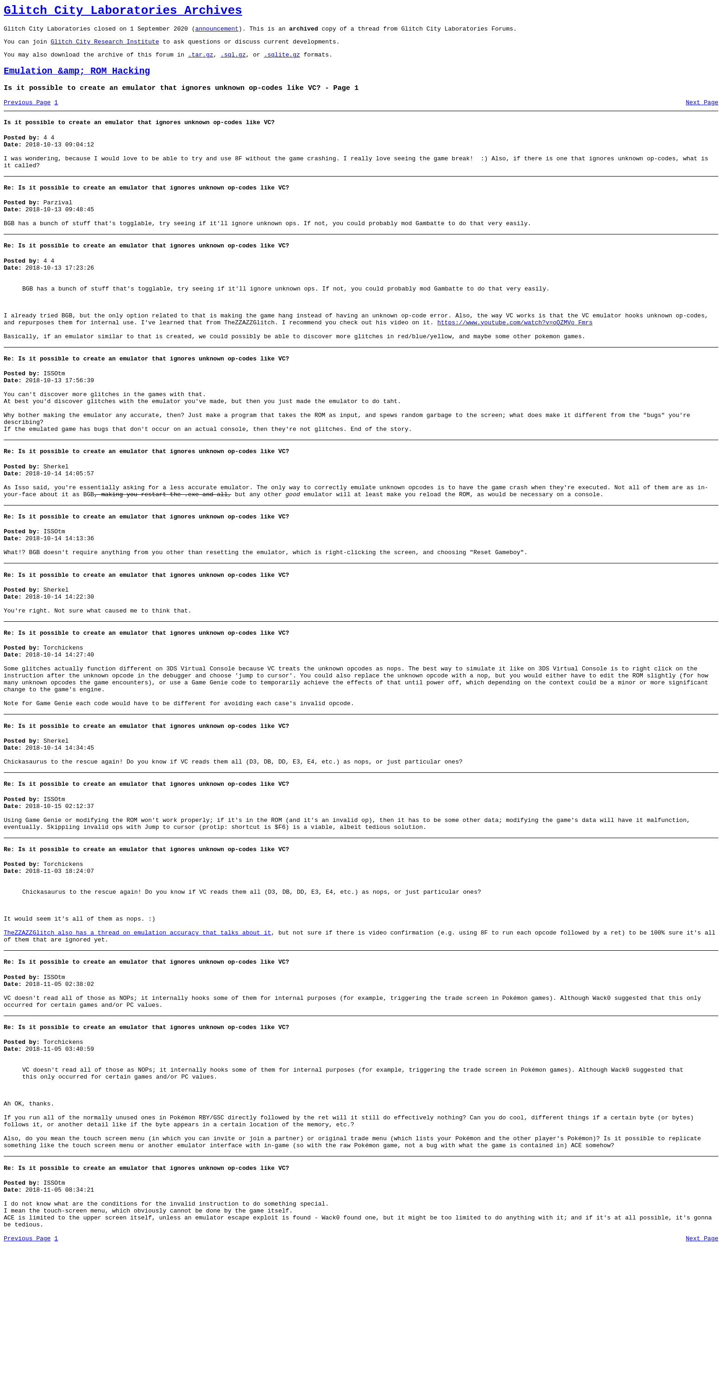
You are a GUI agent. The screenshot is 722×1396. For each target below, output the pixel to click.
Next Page (702, 113)
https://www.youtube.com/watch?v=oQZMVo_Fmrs (514, 358)
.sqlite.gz (282, 61)
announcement (217, 32)
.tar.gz (200, 61)
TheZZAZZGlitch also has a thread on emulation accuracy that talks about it (137, 1041)
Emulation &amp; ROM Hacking (77, 79)
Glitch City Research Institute (104, 47)
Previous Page (27, 113)
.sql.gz (233, 61)
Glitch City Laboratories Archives (123, 12)
